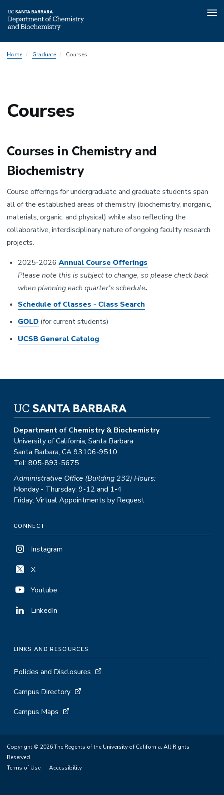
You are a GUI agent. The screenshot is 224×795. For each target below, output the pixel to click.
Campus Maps (36, 712)
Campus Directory (42, 692)
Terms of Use (23, 767)
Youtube (35, 590)
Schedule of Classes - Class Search (81, 304)
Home (14, 54)
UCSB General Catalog (58, 339)
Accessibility (65, 767)
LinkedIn (35, 611)
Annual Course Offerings (103, 263)
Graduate (44, 54)
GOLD (28, 322)
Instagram (38, 549)
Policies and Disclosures (52, 672)
